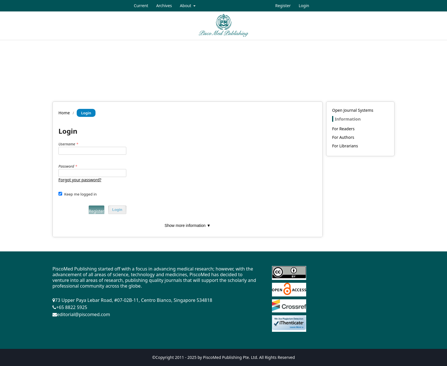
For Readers (343, 128)
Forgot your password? (79, 179)
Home (64, 112)
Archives (164, 5)
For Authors (343, 137)
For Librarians (345, 146)
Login (304, 5)
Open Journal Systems (352, 110)
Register (282, 5)
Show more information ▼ (187, 225)
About (186, 5)
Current (141, 5)
